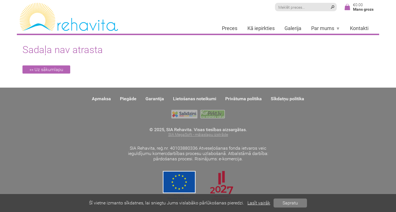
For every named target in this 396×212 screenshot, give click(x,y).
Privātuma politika (243, 98)
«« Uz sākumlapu (46, 69)
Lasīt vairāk (258, 203)
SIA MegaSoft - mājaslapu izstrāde (198, 134)
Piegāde (128, 98)
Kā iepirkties (261, 28)
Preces (229, 28)
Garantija (154, 98)
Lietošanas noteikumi (194, 98)
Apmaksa (101, 98)
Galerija (293, 28)
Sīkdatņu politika (287, 98)
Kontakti (359, 28)
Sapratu (290, 203)
